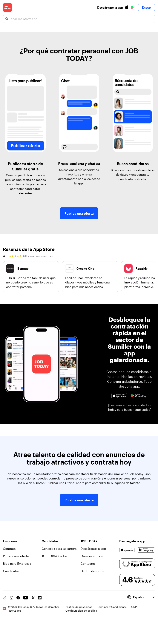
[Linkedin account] (40, 597)
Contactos (88, 563)
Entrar (146, 7)
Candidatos (11, 571)
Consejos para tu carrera (59, 548)
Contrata (9, 548)
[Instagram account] (11, 597)
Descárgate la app (93, 548)
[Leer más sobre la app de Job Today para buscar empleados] (129, 407)
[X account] (33, 597)
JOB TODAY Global (55, 556)
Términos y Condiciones (112, 606)
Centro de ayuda (92, 571)
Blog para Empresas (17, 563)
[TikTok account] (4, 597)
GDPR (134, 606)
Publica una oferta (79, 213)
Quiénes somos (92, 556)
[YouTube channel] (25, 597)
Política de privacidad (79, 606)
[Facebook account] (18, 597)
